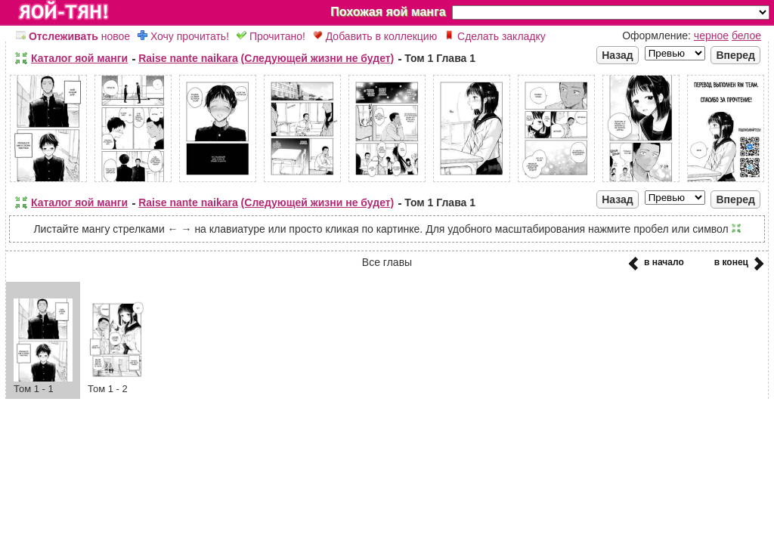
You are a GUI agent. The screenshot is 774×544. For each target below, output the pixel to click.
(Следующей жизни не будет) (318, 58)
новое (73, 36)
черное (711, 35)
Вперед (735, 55)
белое (746, 35)
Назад (617, 55)
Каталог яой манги (79, 58)
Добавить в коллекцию (375, 36)
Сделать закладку (495, 36)
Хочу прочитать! (183, 36)
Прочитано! (271, 36)
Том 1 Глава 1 (439, 58)
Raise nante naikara (188, 58)
